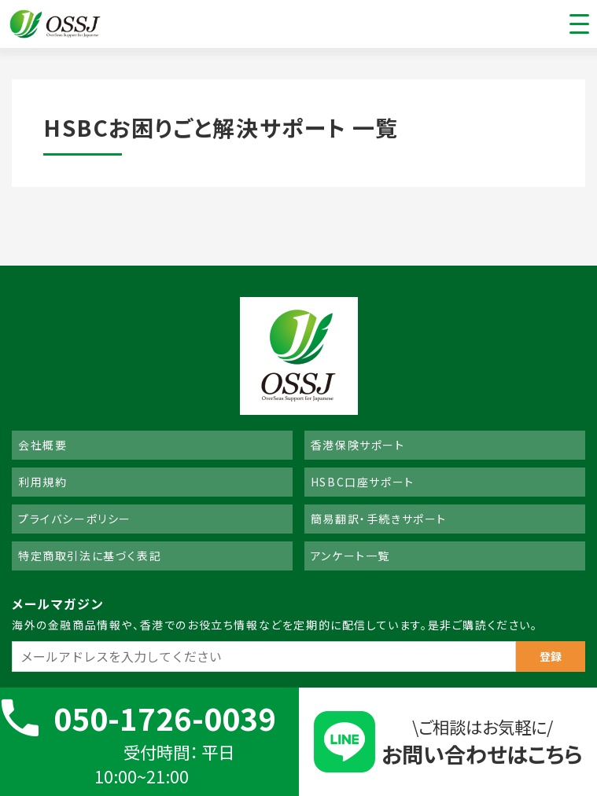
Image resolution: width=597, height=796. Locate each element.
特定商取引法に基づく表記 (89, 555)
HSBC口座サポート (363, 482)
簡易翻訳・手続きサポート (379, 518)
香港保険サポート (358, 445)
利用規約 (42, 482)
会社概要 (42, 445)
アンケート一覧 (350, 555)
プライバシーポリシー (74, 518)
